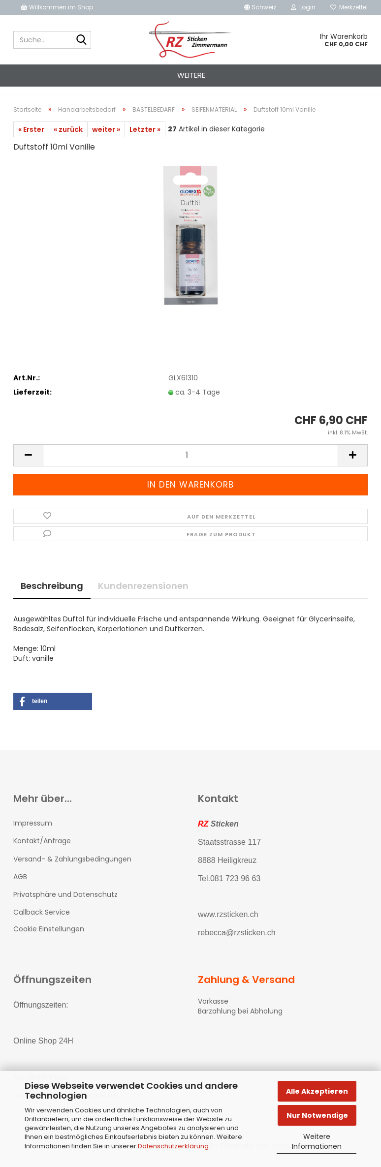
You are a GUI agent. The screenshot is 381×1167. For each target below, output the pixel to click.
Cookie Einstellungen (48, 938)
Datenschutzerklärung (173, 1146)
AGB (20, 886)
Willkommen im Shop (57, 7)
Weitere (191, 75)
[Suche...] (81, 40)
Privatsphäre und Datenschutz (65, 903)
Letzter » (144, 138)
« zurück (68, 138)
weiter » (106, 138)
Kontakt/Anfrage (42, 850)
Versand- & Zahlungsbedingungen (72, 868)
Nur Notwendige (317, 1115)
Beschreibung (52, 594)
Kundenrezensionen (143, 594)
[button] (260, 7)
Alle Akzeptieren (317, 1091)
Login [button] (303, 7)
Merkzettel (349, 7)
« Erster (31, 138)
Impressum (32, 832)
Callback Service (41, 921)
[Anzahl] (190, 464)
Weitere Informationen (317, 1141)
